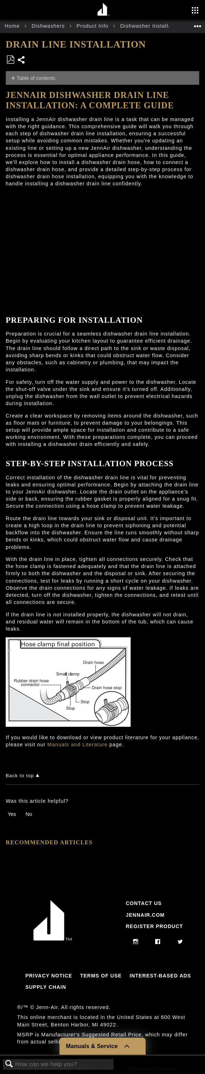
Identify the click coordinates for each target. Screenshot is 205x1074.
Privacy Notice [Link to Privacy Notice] (48, 975)
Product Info (93, 26)
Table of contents (36, 78)
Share (21, 60)
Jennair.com (145, 915)
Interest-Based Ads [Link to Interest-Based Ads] (160, 975)
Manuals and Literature (77, 744)
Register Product (154, 926)
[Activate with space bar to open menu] (195, 11)
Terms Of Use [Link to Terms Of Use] (101, 975)
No (29, 814)
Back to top (20, 775)
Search (9, 1064)
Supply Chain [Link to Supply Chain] (45, 987)
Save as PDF (10, 59)
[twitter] (180, 942)
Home (13, 26)
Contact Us (144, 903)
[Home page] (103, 10)
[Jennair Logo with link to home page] (52, 939)
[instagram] (136, 942)
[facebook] (158, 942)
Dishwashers (49, 26)
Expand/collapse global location (197, 24)
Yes (11, 814)
